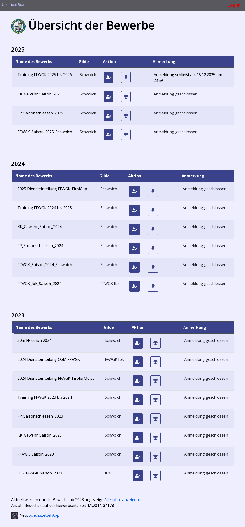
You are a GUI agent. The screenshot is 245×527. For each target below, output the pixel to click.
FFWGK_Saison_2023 (35, 454)
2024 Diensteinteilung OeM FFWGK (48, 359)
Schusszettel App (44, 515)
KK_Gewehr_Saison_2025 (39, 94)
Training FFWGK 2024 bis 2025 (44, 207)
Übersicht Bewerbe (17, 4)
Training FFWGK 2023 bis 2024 (44, 397)
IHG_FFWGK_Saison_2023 (39, 473)
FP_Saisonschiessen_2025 (40, 113)
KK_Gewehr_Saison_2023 (39, 435)
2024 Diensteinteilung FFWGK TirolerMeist (55, 378)
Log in (234, 5)
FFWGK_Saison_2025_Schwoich (44, 132)
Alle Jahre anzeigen (121, 499)
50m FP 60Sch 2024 (34, 340)
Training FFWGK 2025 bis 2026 (44, 74)
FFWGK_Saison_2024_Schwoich (44, 264)
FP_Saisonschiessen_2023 (40, 416)
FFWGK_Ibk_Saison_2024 (39, 283)
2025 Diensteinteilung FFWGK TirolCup (52, 188)
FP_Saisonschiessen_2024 (40, 245)
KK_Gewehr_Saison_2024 (39, 226)
